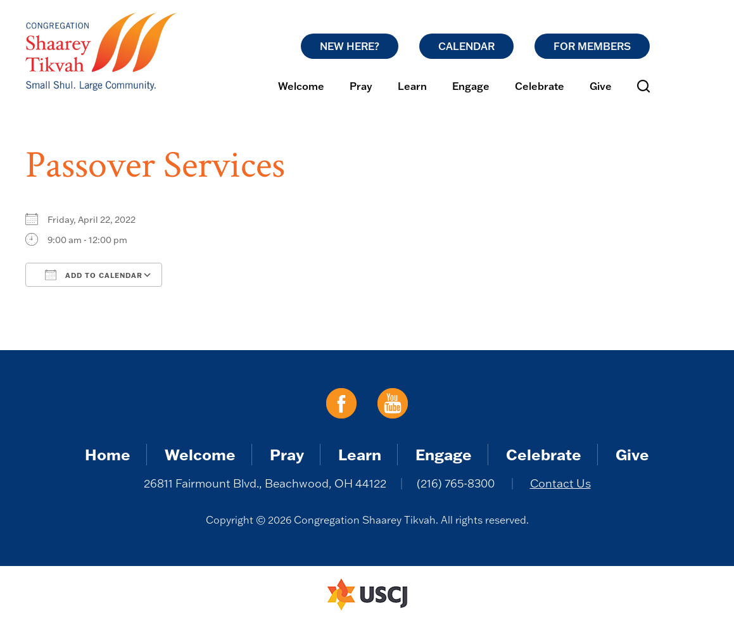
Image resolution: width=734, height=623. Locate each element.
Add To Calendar (93, 274)
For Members (592, 46)
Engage (471, 86)
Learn (412, 86)
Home (107, 454)
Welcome (301, 86)
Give (601, 86)
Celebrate (539, 86)
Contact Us (560, 483)
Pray (361, 86)
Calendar (466, 46)
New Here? (349, 46)
